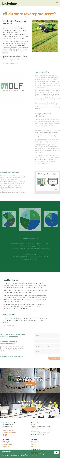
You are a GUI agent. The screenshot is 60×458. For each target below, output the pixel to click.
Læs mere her (30, 384)
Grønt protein (35, 441)
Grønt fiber (34, 443)
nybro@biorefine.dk (10, 432)
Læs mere (34, 456)
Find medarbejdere (7, 443)
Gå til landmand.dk (8, 325)
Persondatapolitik (7, 444)
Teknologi (33, 446)
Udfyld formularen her (9, 63)
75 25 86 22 (10, 431)
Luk (56, 452)
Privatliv (50, 355)
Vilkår (54, 355)
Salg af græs (5, 446)
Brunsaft (33, 444)
